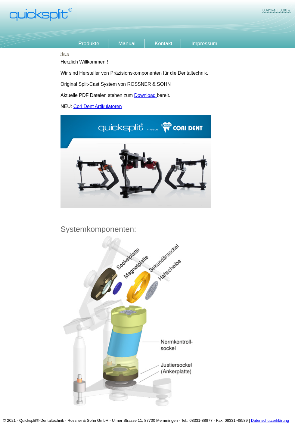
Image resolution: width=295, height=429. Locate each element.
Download (145, 95)
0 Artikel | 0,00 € (276, 10)
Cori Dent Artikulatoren (97, 106)
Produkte (88, 43)
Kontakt (163, 43)
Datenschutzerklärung (270, 420)
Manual (126, 43)
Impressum (204, 43)
